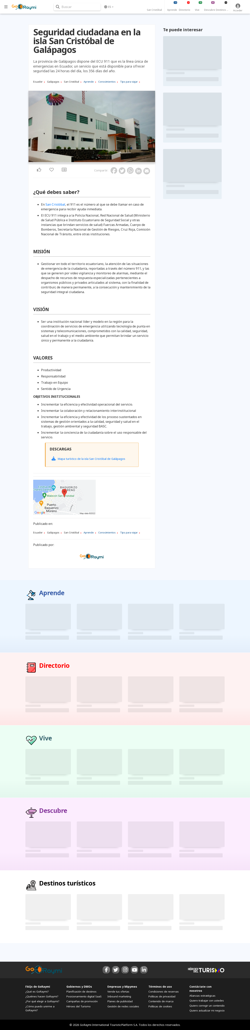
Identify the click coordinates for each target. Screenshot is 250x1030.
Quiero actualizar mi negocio (207, 1010)
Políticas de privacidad (161, 996)
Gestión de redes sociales (123, 1006)
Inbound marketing (119, 996)
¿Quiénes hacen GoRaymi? (41, 996)
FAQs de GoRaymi (37, 986)
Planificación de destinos (81, 991)
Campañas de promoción (82, 1001)
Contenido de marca (160, 1001)
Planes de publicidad (120, 1001)
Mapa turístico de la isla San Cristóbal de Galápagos (88, 458)
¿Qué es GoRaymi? (37, 991)
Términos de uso (160, 986)
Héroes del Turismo (78, 1006)
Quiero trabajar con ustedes (206, 1000)
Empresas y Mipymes (122, 986)
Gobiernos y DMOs (79, 986)
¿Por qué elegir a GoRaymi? (42, 1001)
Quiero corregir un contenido (207, 1005)
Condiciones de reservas (163, 991)
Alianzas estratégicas (202, 995)
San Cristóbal (55, 204)
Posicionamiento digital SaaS (84, 996)
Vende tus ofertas (118, 991)
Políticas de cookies (160, 1006)
